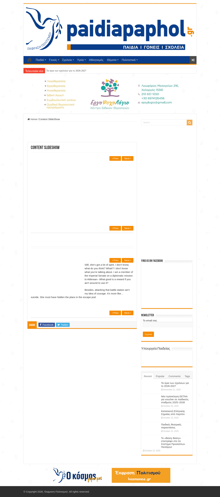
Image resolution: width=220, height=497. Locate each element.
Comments (175, 376)
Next (127, 158)
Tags (187, 376)
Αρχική (29, 59)
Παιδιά (40, 60)
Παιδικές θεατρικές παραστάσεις (171, 426)
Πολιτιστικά (128, 60)
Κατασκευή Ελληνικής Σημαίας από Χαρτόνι (173, 412)
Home (32, 119)
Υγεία (80, 60)
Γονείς (53, 60)
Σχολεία (67, 60)
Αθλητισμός (96, 60)
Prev (115, 158)
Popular (160, 376)
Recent (148, 376)
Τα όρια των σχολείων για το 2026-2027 (66, 70)
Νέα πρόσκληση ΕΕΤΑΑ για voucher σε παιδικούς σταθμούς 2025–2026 (175, 399)
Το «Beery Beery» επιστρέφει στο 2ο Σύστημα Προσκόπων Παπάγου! (173, 442)
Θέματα (112, 60)
